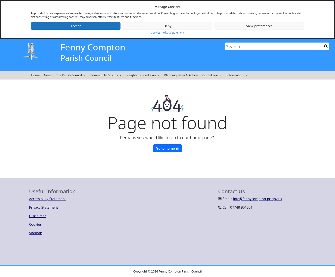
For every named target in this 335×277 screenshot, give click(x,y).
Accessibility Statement (47, 198)
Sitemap (35, 233)
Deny (168, 26)
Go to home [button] (167, 148)
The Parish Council (71, 75)
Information (237, 75)
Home (35, 75)
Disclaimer (37, 216)
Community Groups (106, 75)
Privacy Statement (173, 32)
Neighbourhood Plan (143, 75)
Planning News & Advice (181, 75)
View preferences (259, 26)
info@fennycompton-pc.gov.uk (257, 198)
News (48, 75)
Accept (76, 26)
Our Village (212, 75)
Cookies (155, 32)
